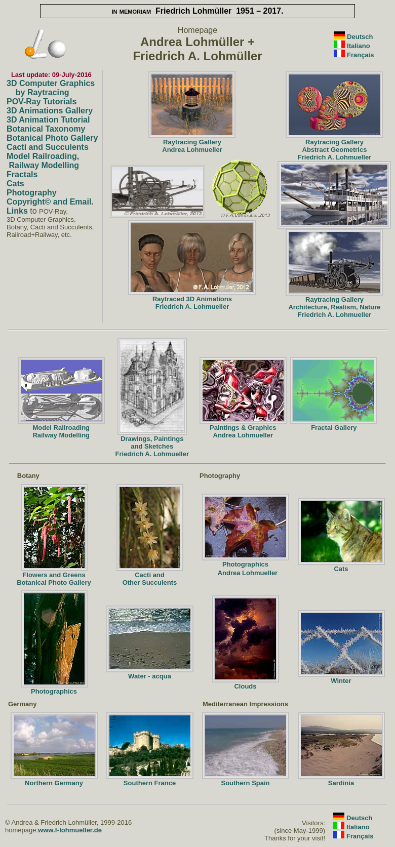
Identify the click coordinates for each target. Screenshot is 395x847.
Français (360, 55)
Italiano (358, 46)
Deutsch (360, 37)
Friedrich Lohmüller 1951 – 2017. (197, 11)
